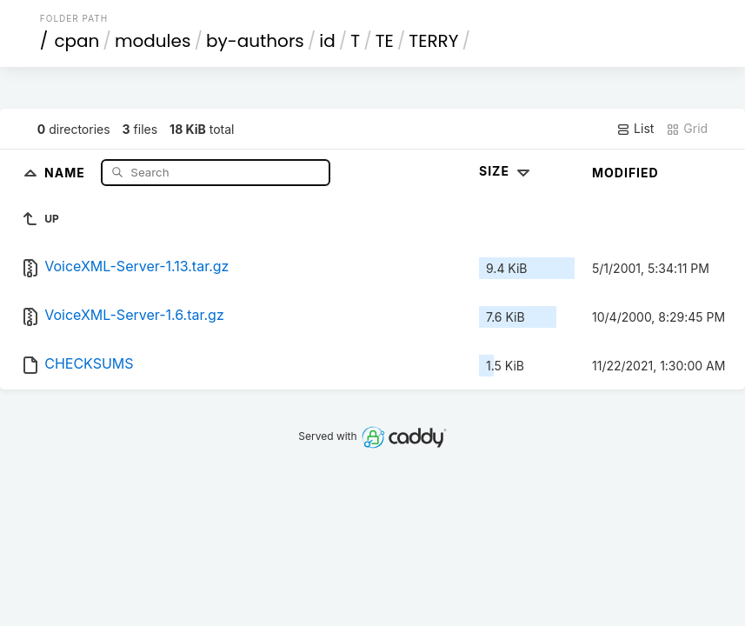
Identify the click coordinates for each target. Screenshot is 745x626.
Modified (625, 172)
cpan (76, 41)
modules (152, 41)
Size (506, 170)
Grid (687, 129)
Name (66, 171)
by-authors (255, 41)
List (635, 129)
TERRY (433, 41)
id (327, 41)
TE (385, 41)
